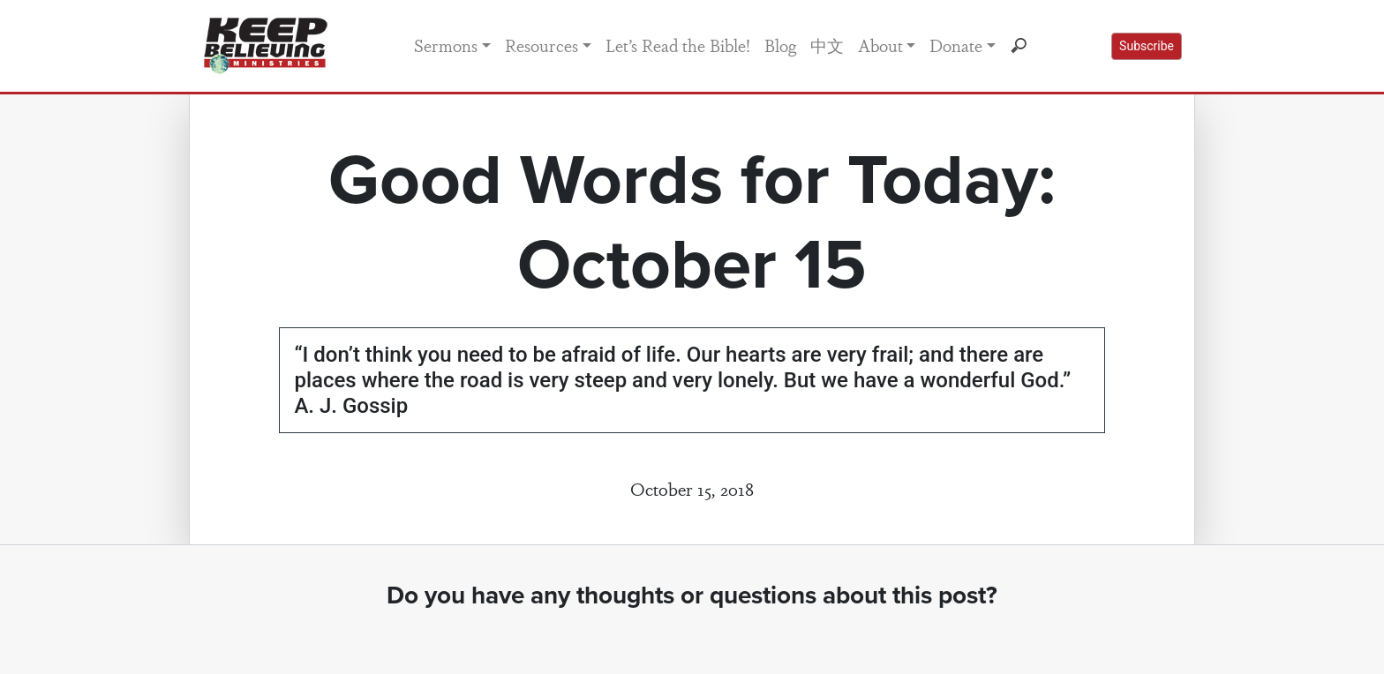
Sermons (446, 45)
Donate (955, 45)
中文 (827, 45)
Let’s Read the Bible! (678, 45)
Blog (780, 45)
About (880, 45)
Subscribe (1146, 46)
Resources (541, 45)
